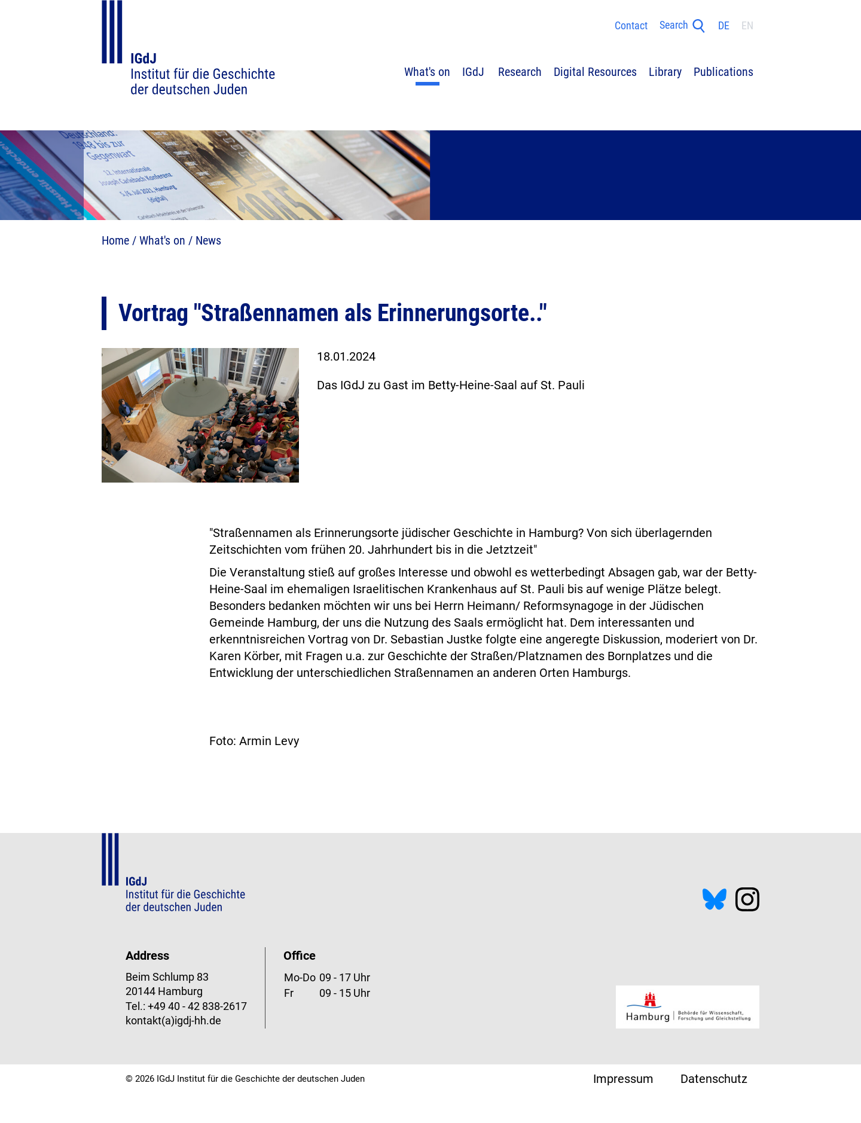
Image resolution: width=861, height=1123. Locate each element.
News (208, 240)
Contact (631, 26)
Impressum (623, 1079)
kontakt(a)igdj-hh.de (173, 1021)
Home (115, 240)
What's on (162, 240)
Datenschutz (713, 1079)
